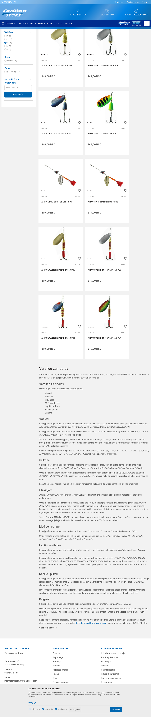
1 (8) (9, 65)
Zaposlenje (58, 585)
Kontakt (56, 593)
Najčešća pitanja (60, 597)
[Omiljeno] (144, 2)
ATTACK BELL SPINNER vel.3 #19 (54, 87)
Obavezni (36, 709)
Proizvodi (19, 31)
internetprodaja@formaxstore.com (90, 551)
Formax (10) (12, 90)
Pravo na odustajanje (111, 606)
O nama (56, 581)
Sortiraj (124, 38)
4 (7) (9, 75)
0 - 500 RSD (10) (13, 101)
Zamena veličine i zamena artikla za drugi (120, 618)
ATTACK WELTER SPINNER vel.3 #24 (56, 266)
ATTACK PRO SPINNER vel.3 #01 (94, 146)
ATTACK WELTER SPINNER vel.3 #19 (56, 207)
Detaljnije (32, 702)
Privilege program (61, 610)
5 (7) (9, 79)
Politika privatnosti (109, 585)
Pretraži (18, 124)
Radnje (56, 602)
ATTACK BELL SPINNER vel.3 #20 (92, 87)
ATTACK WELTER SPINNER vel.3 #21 (131, 207)
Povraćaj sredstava (110, 614)
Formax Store (8, 31)
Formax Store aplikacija (63, 618)
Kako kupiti (106, 589)
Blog (55, 606)
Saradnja (57, 589)
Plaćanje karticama (110, 602)
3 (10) (9, 72)
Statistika (49, 709)
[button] (147, 23)
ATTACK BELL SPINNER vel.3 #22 (54, 147)
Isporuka (105, 593)
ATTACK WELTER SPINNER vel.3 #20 (94, 207)
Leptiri (8, 48)
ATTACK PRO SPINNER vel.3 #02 (132, 146)
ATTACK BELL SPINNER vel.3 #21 (130, 87)
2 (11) (9, 69)
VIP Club (56, 614)
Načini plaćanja (108, 597)
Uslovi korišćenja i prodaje (113, 581)
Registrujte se (133, 2)
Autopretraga (111, 38)
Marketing (62, 709)
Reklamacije (107, 610)
